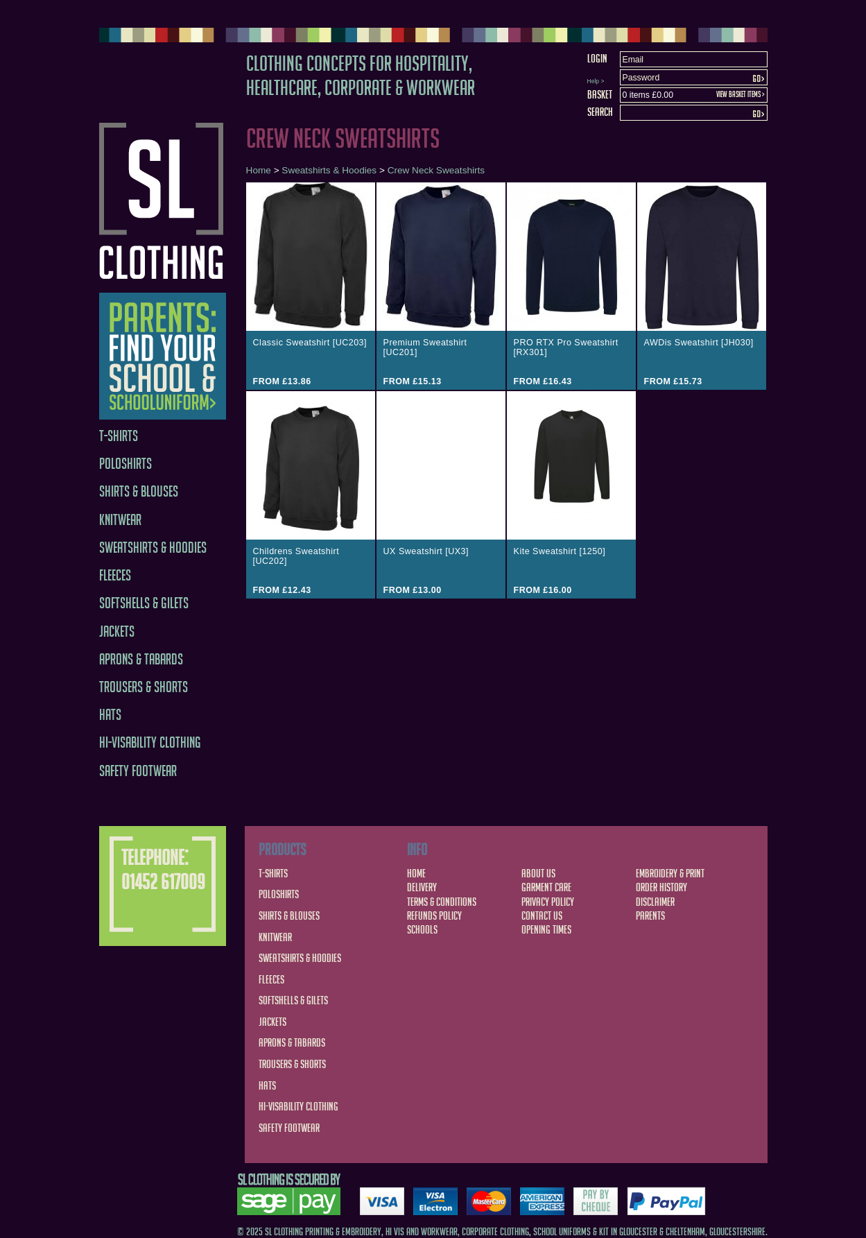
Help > (596, 81)
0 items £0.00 (648, 95)
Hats (110, 714)
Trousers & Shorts (143, 687)
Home (258, 170)
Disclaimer (655, 902)
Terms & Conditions (441, 902)
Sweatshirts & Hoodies (153, 547)
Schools (422, 929)
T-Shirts (118, 436)
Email (633, 60)
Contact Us (541, 915)
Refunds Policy (434, 915)
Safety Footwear (138, 771)
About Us (538, 873)
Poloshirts (125, 463)
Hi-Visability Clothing (150, 742)
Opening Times (546, 929)
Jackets (117, 631)
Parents (650, 915)
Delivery (422, 887)
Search (600, 112)
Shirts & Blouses (138, 491)
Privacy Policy (547, 902)
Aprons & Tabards (141, 659)
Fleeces (115, 575)
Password (641, 78)
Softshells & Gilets (144, 603)
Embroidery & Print (670, 873)
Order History (661, 887)
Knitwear (120, 519)
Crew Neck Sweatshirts (436, 170)
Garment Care (546, 887)
